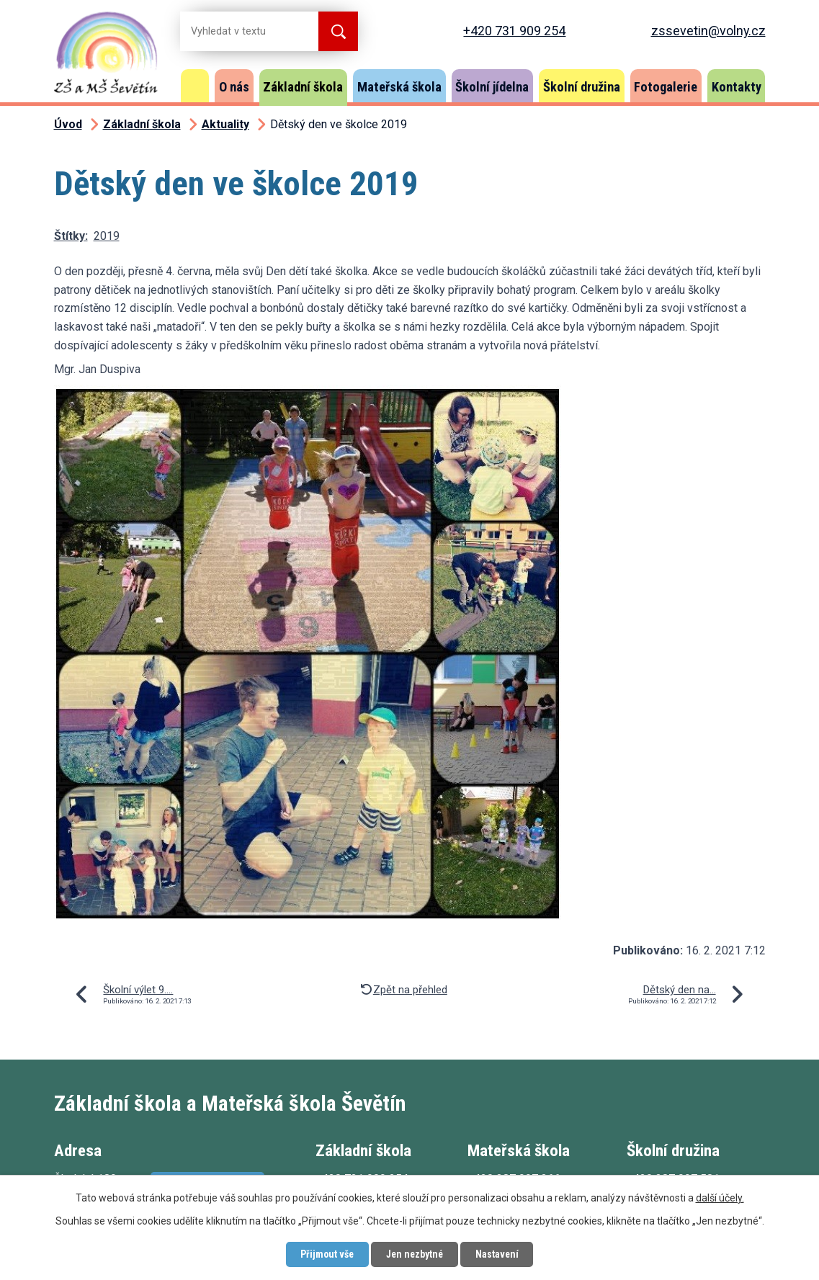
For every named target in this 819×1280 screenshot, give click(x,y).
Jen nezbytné (415, 1254)
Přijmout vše (325, 1254)
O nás (234, 86)
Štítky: (71, 236)
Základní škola (303, 86)
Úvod (195, 85)
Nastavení (500, 1254)
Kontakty (736, 86)
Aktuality (225, 124)
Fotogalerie (665, 86)
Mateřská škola (399, 86)
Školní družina (581, 86)
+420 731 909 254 (514, 30)
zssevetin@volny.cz (708, 30)
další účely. (720, 1197)
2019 (107, 236)
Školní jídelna (492, 86)
